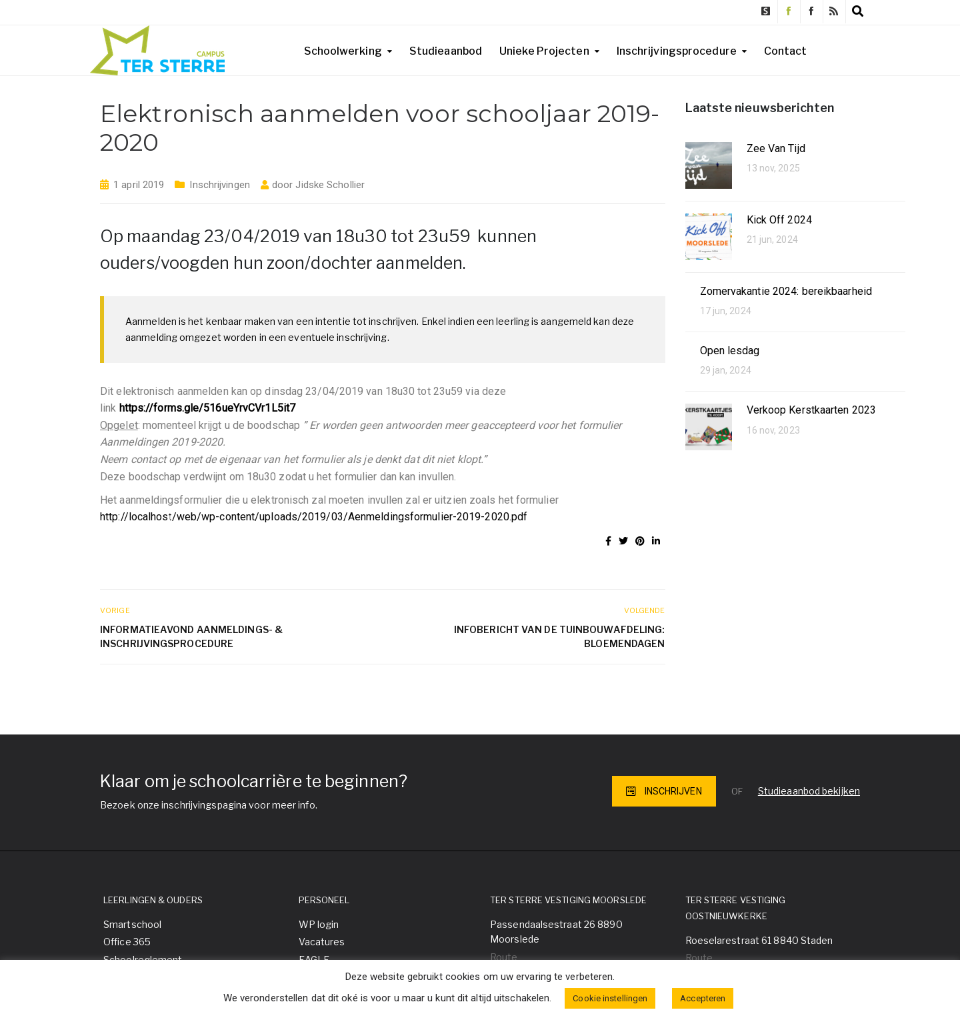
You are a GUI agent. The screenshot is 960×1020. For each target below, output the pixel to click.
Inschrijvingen (219, 185)
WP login (319, 924)
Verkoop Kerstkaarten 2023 (812, 410)
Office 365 (127, 941)
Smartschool (132, 924)
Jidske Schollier (330, 185)
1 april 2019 (138, 185)
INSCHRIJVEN (664, 791)
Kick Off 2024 (779, 219)
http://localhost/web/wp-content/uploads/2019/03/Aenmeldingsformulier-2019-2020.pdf (313, 516)
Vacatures (322, 941)
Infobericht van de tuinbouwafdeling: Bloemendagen (559, 636)
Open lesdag (730, 350)
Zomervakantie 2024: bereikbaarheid (786, 291)
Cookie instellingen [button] (610, 998)
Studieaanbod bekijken (809, 791)
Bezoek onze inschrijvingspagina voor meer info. (208, 805)
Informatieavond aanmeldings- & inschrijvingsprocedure (191, 636)
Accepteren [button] (702, 998)
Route (504, 957)
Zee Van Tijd (776, 148)
